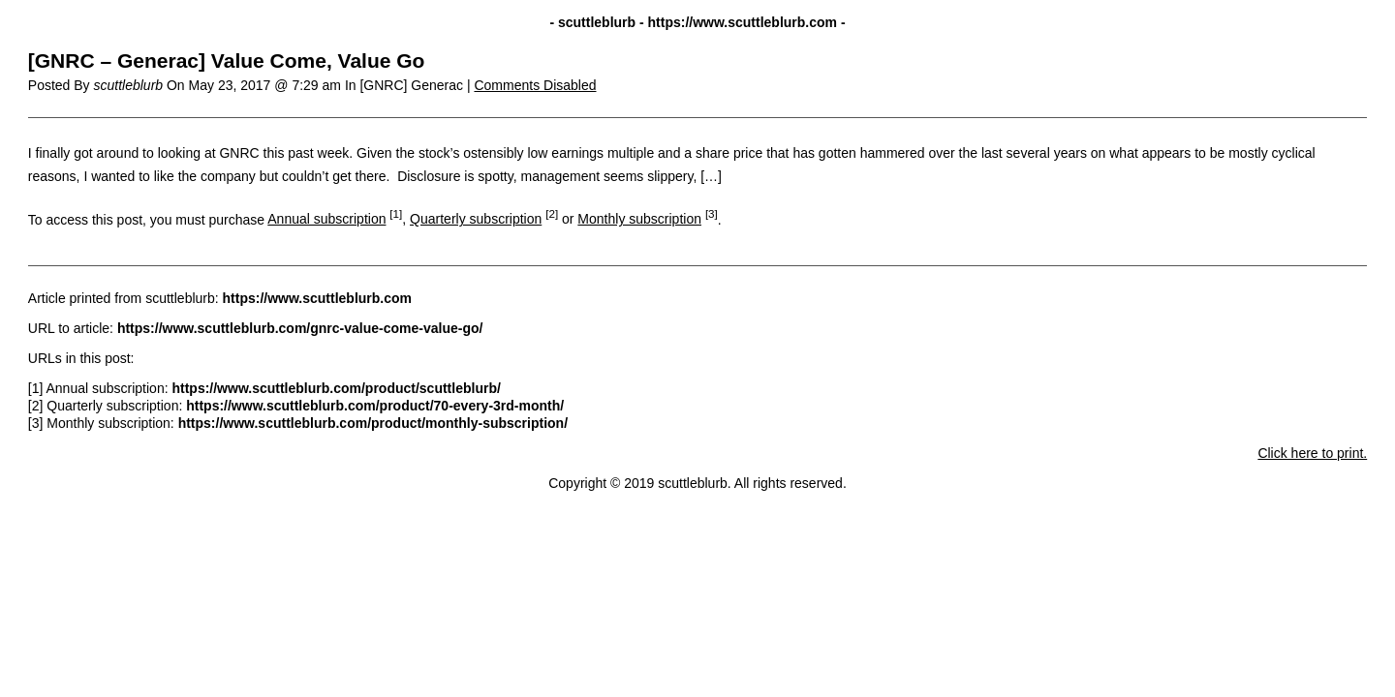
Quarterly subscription (476, 219)
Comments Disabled (535, 85)
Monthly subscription (639, 219)
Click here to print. (1312, 453)
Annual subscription (326, 219)
